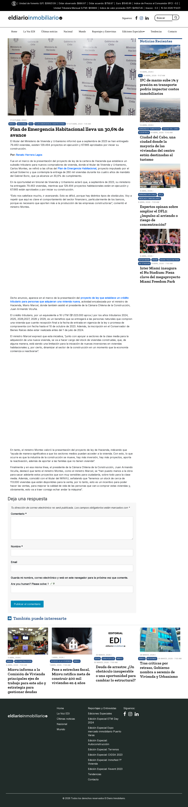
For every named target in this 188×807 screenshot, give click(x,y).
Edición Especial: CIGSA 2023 (105, 754)
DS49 (97, 658)
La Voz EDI (29, 31)
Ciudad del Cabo (171, 129)
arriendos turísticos (149, 129)
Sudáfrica (144, 132)
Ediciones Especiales (133, 31)
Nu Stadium (144, 263)
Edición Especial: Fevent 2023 (105, 768)
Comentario (19, 513)
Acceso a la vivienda (61, 661)
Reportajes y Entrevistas (104, 31)
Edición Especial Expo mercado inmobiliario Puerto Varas (104, 731)
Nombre (17, 546)
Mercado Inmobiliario (149, 198)
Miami (155, 260)
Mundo (82, 31)
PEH (31, 124)
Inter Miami (144, 260)
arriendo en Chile (147, 195)
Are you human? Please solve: (72, 587)
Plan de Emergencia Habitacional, (77, 168)
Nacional (68, 31)
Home (14, 31)
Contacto (172, 31)
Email (14, 562)
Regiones (151, 658)
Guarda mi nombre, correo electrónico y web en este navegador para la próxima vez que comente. (69, 577)
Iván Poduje (108, 658)
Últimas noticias (49, 31)
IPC (140, 75)
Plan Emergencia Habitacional (50, 124)
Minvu (12, 124)
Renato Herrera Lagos (29, 154)
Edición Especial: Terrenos (103, 749)
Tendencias (156, 31)
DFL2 (161, 195)
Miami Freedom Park (169, 260)
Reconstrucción (23, 661)
